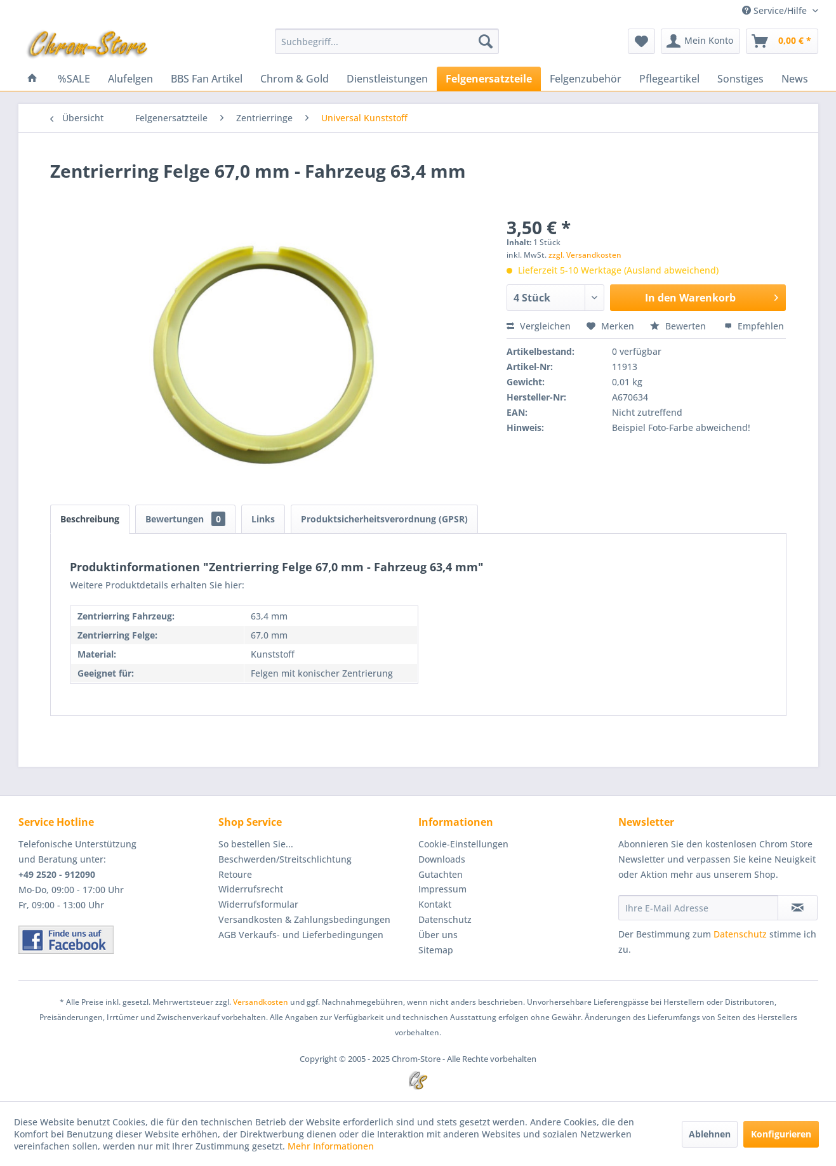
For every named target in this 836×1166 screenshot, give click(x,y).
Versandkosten (260, 1002)
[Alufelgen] (130, 79)
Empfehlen (754, 326)
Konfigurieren (781, 1134)
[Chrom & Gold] (294, 79)
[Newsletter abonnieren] (798, 907)
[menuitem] (387, 41)
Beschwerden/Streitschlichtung (285, 859)
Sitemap (435, 950)
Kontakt (434, 904)
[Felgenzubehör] (585, 79)
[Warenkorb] (782, 41)
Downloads (441, 859)
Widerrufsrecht (250, 889)
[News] (795, 79)
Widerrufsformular (258, 904)
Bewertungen (185, 519)
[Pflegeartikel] (669, 79)
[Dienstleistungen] (387, 79)
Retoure (235, 874)
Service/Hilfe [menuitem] (775, 10)
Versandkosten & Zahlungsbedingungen (304, 919)
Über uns (438, 935)
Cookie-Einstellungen (463, 844)
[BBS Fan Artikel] (206, 79)
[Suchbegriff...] (387, 41)
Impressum (442, 889)
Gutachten (440, 874)
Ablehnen (710, 1134)
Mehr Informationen (331, 1146)
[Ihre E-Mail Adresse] (698, 907)
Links (263, 519)
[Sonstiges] (740, 79)
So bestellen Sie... (255, 844)
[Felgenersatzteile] (489, 79)
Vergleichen (539, 326)
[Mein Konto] (700, 41)
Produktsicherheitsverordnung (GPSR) (384, 519)
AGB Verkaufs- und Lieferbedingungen (300, 935)
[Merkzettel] (641, 41)
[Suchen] (485, 41)
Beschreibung (89, 519)
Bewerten (679, 326)
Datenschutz (445, 919)
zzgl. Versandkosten (584, 254)
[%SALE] (74, 79)
